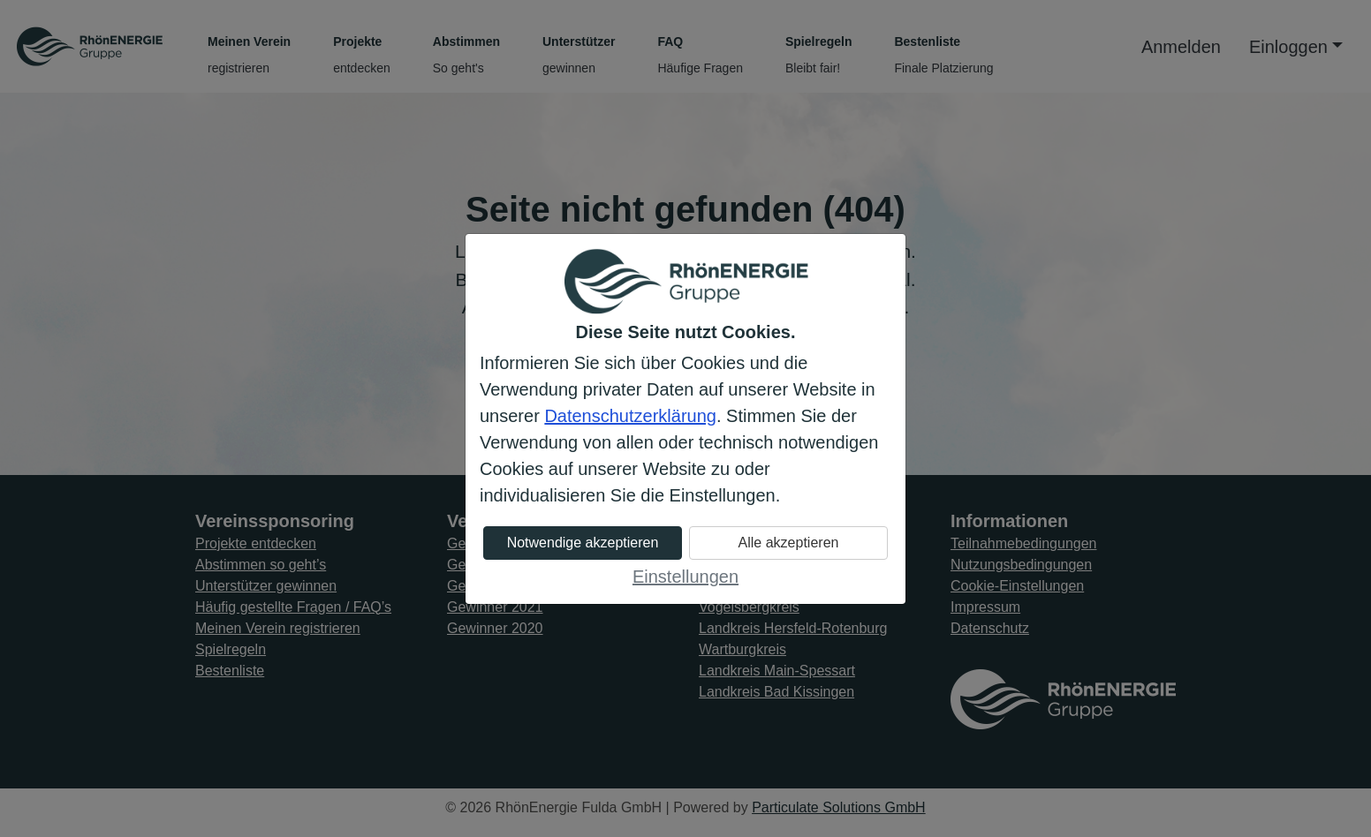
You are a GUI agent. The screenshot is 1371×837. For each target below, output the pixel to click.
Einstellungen (685, 576)
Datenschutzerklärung (630, 416)
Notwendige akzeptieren (583, 542)
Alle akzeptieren (789, 542)
